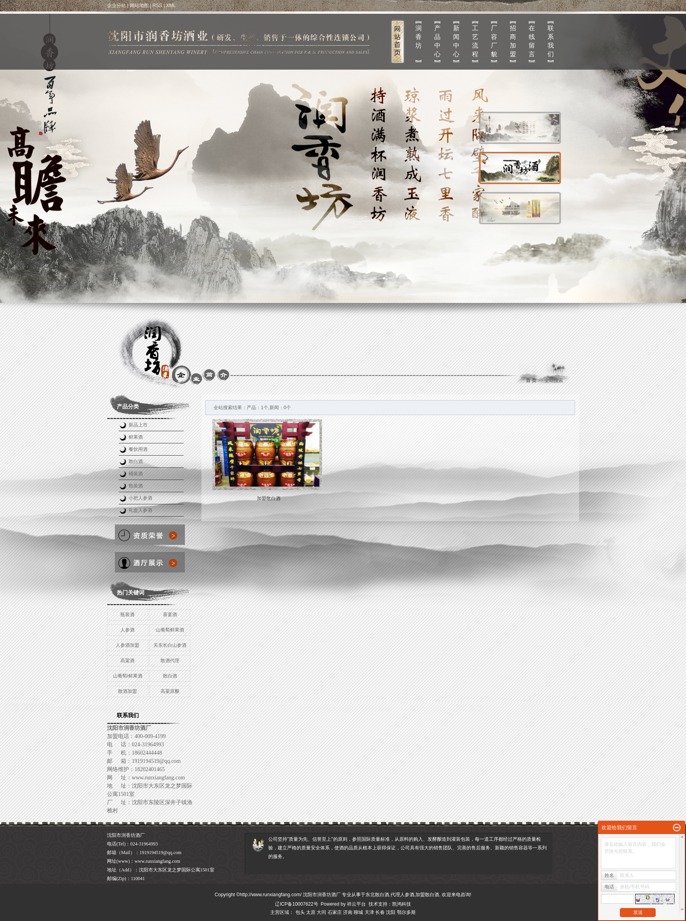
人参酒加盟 (127, 645)
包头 (300, 912)
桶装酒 (136, 473)
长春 (380, 912)
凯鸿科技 (401, 904)
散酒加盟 (127, 691)
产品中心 (437, 41)
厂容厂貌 (494, 41)
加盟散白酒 (268, 498)
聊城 (358, 912)
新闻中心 (456, 41)
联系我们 (551, 41)
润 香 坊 (418, 37)
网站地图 (139, 5)
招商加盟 (513, 41)
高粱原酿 (169, 691)
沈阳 (390, 912)
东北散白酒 (377, 894)
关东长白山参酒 (169, 645)
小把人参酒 (140, 498)
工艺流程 (475, 41)
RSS (157, 5)
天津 (369, 912)
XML (171, 5)
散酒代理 (169, 660)
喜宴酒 (170, 614)
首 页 (531, 380)
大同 (321, 912)
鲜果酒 (136, 437)
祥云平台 (356, 904)
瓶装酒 (136, 486)
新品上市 (138, 425)
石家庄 (335, 912)
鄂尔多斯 (406, 912)
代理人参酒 (402, 894)
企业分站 (116, 5)
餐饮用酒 (138, 449)
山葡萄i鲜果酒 (127, 676)
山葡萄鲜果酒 (170, 630)
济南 (347, 912)
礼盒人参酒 (140, 510)
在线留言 (532, 41)
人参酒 (127, 630)
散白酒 (136, 461)
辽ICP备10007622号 (296, 904)
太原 (310, 912)
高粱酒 (127, 660)
